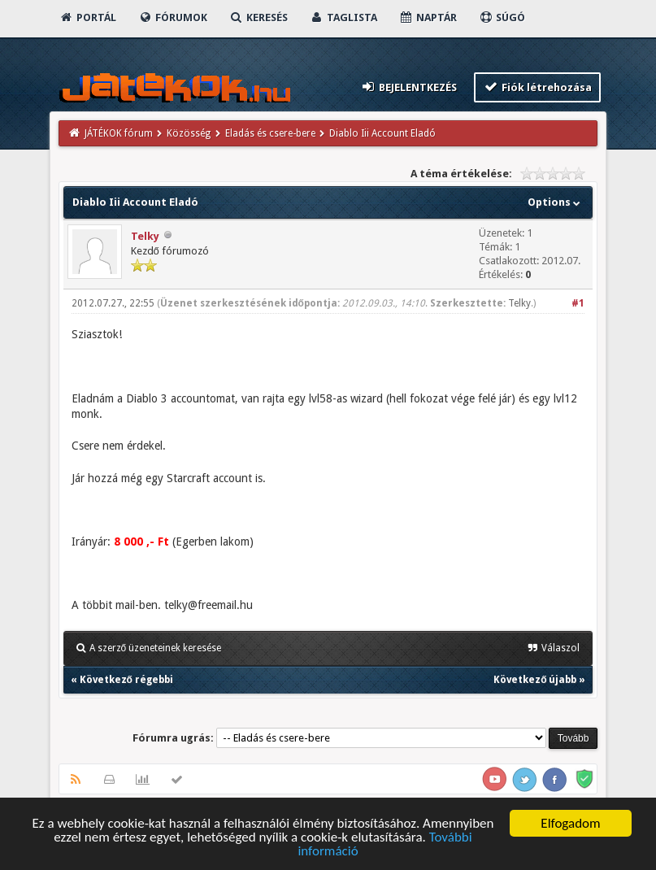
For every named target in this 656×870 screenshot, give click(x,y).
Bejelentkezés (408, 87)
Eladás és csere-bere (270, 133)
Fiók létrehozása (538, 87)
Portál (87, 17)
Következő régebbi (126, 679)
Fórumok (172, 17)
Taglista (343, 17)
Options (556, 202)
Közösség (189, 133)
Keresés (258, 17)
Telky (145, 236)
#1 (577, 303)
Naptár (428, 17)
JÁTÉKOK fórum (119, 133)
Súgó (502, 17)
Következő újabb (534, 679)
